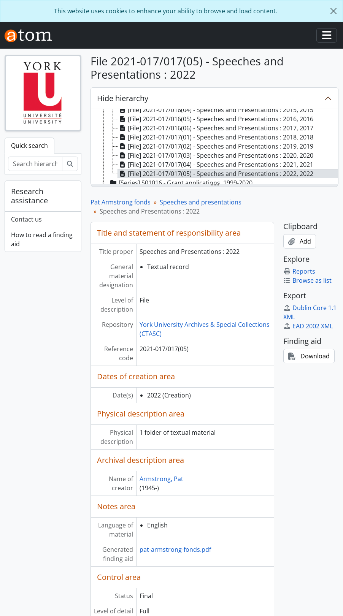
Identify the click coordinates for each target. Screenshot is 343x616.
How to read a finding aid (42, 239)
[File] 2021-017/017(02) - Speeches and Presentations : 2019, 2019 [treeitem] (215, 146)
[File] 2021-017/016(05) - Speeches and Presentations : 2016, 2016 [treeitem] (215, 119)
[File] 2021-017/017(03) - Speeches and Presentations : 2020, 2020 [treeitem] (215, 155)
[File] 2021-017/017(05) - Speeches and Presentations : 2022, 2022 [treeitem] (215, 173)
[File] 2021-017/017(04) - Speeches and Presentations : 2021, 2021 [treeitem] (215, 164)
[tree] (214, 147)
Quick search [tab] (29, 145)
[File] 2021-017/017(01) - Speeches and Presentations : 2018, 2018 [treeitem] (215, 137)
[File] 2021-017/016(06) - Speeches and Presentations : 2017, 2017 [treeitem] (215, 128)
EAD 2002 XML (308, 326)
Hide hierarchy (122, 98)
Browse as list (307, 280)
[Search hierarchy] (35, 164)
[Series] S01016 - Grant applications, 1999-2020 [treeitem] (180, 182)
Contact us (26, 219)
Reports (299, 271)
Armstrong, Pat (161, 479)
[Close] (333, 11)
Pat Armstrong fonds (121, 202)
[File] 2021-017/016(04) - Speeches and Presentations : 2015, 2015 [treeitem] (215, 109)
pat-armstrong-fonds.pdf (175, 549)
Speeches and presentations (200, 202)
